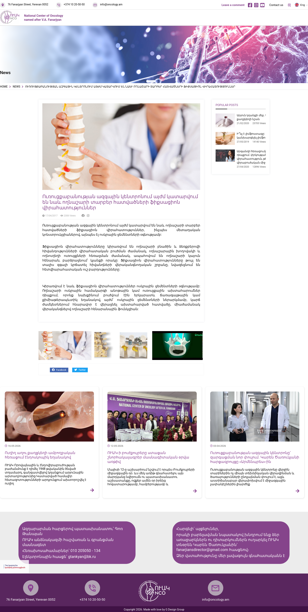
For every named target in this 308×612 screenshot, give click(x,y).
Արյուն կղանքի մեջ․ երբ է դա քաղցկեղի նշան (257, 117)
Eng (300, 5)
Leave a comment (233, 5)
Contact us (276, 5)
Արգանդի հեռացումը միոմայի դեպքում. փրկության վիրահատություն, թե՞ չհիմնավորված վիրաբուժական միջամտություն (264, 157)
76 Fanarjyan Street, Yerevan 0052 (28, 4)
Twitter (80, 369)
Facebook (59, 369)
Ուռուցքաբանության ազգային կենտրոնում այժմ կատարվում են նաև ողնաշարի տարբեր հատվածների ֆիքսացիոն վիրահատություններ (120, 202)
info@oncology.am (111, 4)
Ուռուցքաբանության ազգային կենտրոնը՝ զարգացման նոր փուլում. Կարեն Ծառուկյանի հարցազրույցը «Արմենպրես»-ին (254, 457)
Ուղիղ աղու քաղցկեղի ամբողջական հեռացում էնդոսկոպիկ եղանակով (40, 455)
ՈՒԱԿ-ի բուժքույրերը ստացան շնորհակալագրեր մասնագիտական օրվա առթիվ (148, 457)
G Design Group (175, 609)
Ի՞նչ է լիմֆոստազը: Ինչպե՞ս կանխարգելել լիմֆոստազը (257, 135)
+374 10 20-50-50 (74, 4)
